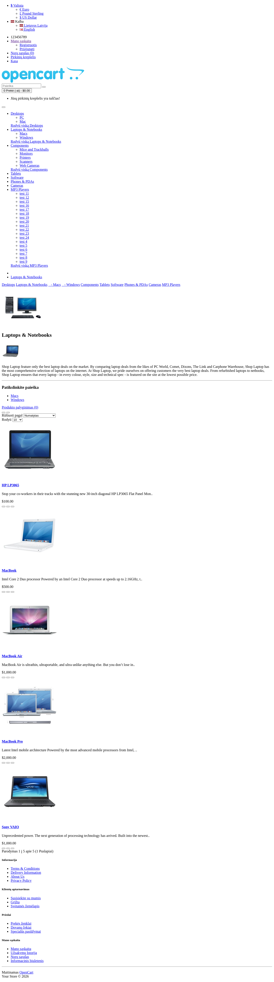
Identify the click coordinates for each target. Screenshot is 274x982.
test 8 (23, 257)
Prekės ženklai (21, 923)
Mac (23, 121)
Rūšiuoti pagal (12, 415)
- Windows (71, 285)
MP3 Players (20, 189)
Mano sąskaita (21, 949)
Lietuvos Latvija (33, 25)
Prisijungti (27, 49)
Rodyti (7, 419)
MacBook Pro (12, 741)
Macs (23, 133)
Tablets (16, 173)
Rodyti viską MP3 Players (29, 265)
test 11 (24, 193)
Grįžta (15, 902)
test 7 (23, 253)
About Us (17, 876)
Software (17, 177)
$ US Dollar (28, 17)
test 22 (24, 229)
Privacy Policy (21, 880)
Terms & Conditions (25, 868)
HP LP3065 (10, 485)
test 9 (23, 261)
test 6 (23, 249)
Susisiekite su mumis (26, 898)
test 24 (24, 237)
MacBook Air (12, 656)
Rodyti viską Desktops (27, 125)
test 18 (24, 213)
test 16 (24, 205)
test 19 (24, 217)
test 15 (24, 201)
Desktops (17, 113)
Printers (25, 157)
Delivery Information (26, 872)
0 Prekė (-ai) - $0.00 (17, 90)
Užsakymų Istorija (24, 953)
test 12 (24, 197)
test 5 (23, 245)
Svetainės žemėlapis (25, 906)
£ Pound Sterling (32, 13)
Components (20, 145)
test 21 (24, 225)
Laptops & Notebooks (26, 129)
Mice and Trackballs (34, 149)
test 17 (24, 209)
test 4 (23, 241)
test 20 (24, 221)
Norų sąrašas (20, 957)
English (27, 29)
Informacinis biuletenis (27, 961)
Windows (26, 137)
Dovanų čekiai (21, 927)
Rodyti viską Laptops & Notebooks (36, 141)
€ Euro (24, 9)
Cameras (17, 185)
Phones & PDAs (22, 181)
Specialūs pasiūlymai (26, 931)
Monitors (26, 153)
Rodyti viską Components (29, 169)
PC (22, 117)
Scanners (26, 161)
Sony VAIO (10, 827)
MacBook (9, 570)
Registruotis (28, 45)
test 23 (24, 233)
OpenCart (26, 972)
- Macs (54, 285)
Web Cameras (29, 165)
